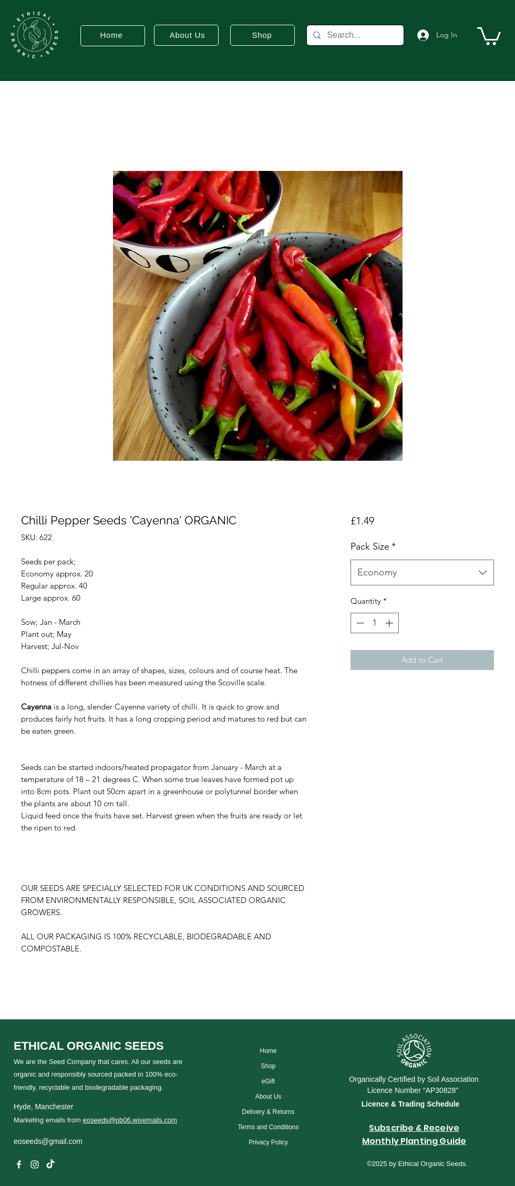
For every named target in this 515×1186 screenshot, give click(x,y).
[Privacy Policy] (268, 1142)
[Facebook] (19, 1164)
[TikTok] (50, 1164)
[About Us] (268, 1096)
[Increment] (390, 623)
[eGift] (268, 1081)
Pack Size (373, 546)
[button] (489, 35)
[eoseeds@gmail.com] (93, 1141)
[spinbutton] (374, 623)
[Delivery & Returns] (268, 1112)
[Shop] (268, 1066)
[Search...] (354, 35)
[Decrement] (359, 623)
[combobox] (422, 573)
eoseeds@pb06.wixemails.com (130, 1120)
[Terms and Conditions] (268, 1127)
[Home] (268, 1051)
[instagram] (34, 1164)
